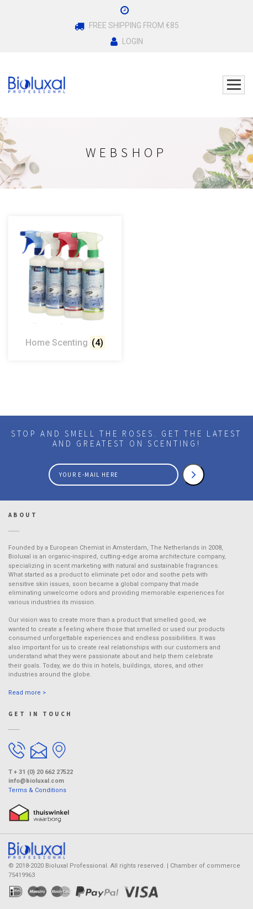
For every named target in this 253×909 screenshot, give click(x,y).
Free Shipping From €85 (127, 26)
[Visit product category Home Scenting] (65, 288)
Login (126, 42)
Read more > (27, 692)
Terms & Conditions (37, 790)
